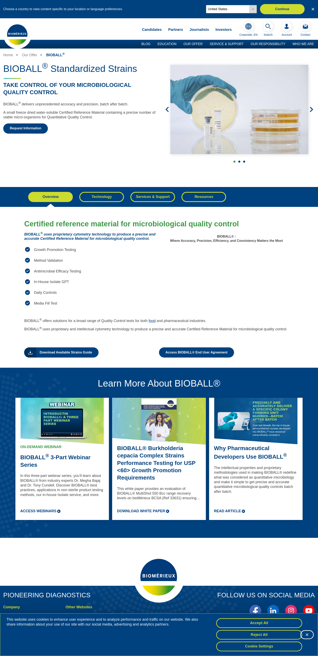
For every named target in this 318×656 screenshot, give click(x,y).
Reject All (259, 635)
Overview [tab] (50, 197)
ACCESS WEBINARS (38, 511)
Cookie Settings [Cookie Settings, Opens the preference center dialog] (259, 647)
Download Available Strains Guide (66, 352)
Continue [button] (282, 9)
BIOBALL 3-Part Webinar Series (55, 461)
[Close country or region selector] (313, 9)
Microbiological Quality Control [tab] (244, 162)
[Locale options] (231, 9)
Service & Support (227, 44)
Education (167, 44)
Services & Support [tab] (153, 197)
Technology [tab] (102, 197)
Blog (145, 44)
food (152, 321)
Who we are (303, 44)
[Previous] (167, 109)
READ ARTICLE (227, 511)
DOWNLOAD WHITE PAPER (141, 511)
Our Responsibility (268, 44)
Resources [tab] (203, 197)
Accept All (259, 623)
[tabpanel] (159, 289)
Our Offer (193, 44)
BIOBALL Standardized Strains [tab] (234, 162)
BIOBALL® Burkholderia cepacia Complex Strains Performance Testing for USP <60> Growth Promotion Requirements (156, 463)
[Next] (311, 109)
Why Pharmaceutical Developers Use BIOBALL (250, 452)
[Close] (307, 634)
